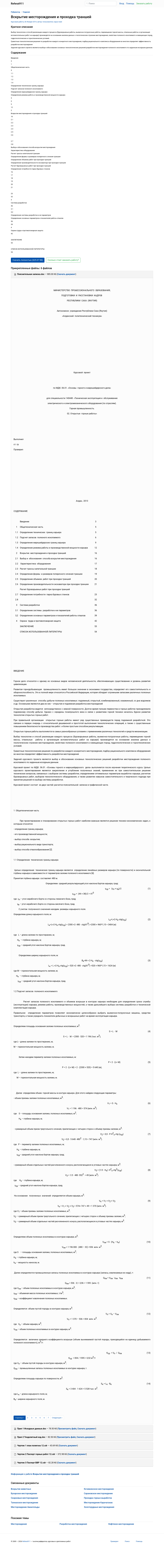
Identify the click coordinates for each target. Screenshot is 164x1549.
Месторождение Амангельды (25, 1507)
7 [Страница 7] (48, 1418)
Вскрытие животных (21, 1489)
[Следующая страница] (57, 1418)
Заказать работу (144, 3)
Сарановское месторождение (98, 1493)
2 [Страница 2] (27, 1418)
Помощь (130, 3)
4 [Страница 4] (35, 1418)
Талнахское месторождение (24, 1502)
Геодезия (26, 12)
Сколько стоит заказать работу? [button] (63, 260)
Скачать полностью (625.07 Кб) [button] (28, 260)
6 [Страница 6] (44, 1418)
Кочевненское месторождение (99, 1489)
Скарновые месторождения (24, 1498)
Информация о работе (45, 1474)
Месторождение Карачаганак (98, 1502)
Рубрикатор (15, 12)
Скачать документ (66, 274)
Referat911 (26, 1541)
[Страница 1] (20, 1418)
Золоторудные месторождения (99, 1507)
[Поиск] (100, 3)
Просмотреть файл (67, 1428)
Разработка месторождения (73, 1524)
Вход (121, 3)
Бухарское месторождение (24, 1493)
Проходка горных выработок (98, 1498)
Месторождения (19, 1524)
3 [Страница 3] (31, 1418)
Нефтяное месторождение (121, 1524)
